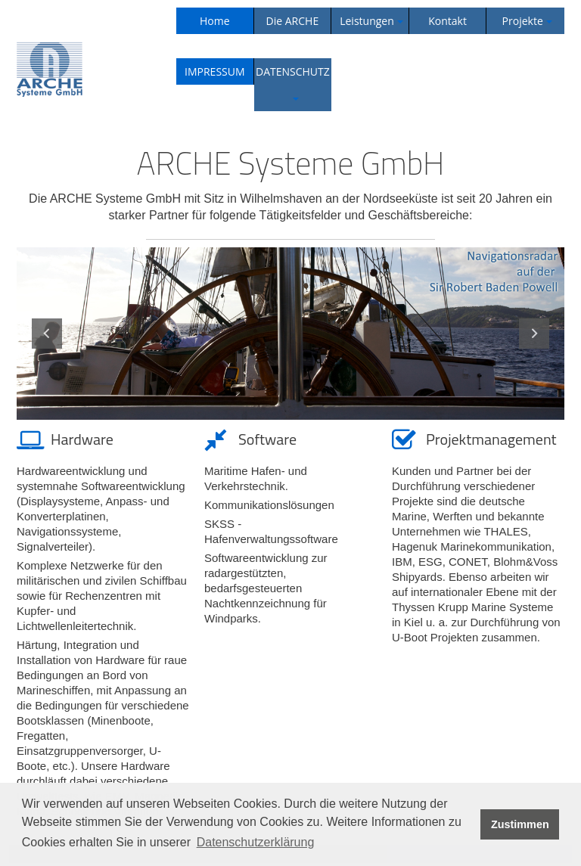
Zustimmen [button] (520, 824)
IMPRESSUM (215, 71)
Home (215, 21)
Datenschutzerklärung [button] (256, 842)
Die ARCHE (292, 21)
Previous (47, 333)
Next (534, 333)
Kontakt (447, 21)
